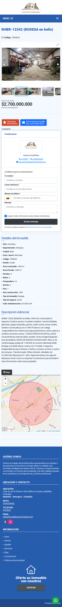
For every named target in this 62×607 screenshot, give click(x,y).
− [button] (5, 383)
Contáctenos (10, 556)
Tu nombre (9, 176)
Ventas (7, 540)
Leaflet (38, 431)
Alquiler (7, 544)
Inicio (6, 537)
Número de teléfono (13, 193)
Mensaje (8, 202)
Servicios (8, 548)
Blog (6, 552)
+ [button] (5, 379)
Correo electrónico (12, 185)
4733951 (24, 159)
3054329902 (38, 159)
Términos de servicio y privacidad (39, 227)
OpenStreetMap (54, 431)
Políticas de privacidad (14, 560)
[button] (58, 44)
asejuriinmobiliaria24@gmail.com (32, 162)
